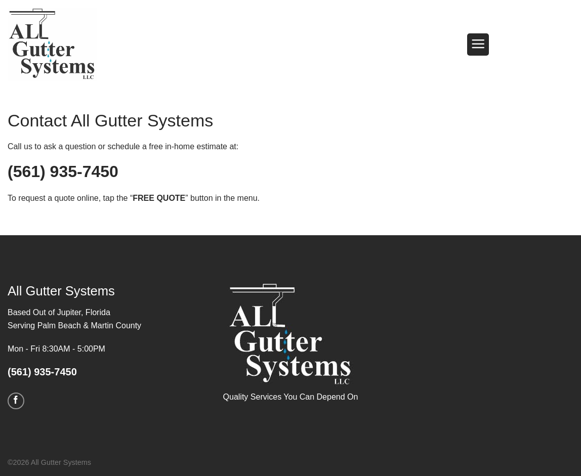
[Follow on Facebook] (16, 401)
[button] (478, 44)
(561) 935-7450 (63, 171)
